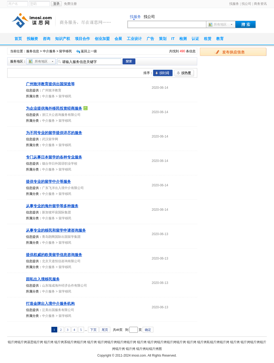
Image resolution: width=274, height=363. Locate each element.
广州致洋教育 (51, 90)
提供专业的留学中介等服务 (48, 181)
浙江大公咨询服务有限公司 (61, 115)
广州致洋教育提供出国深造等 (50, 84)
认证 (195, 38)
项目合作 (82, 38)
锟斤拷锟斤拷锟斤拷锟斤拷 (117, 342)
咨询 (46, 38)
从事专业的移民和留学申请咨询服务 (56, 230)
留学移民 (65, 96)
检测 (183, 38)
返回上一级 (89, 51)
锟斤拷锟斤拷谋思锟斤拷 (25, 342)
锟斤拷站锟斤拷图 (149, 349)
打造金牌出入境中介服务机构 (50, 303)
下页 (93, 330)
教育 (220, 38)
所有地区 (220, 24)
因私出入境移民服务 (43, 279)
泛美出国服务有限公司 (58, 310)
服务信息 (32, 51)
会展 (118, 38)
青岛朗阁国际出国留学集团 (61, 237)
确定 (148, 330)
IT (172, 38)
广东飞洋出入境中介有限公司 (63, 188)
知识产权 (62, 38)
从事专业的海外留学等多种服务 (52, 206)
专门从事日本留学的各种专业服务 (54, 157)
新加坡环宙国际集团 (56, 212)
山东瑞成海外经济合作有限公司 (64, 285)
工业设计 (134, 38)
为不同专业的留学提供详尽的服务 (54, 133)
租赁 (207, 38)
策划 (162, 38)
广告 (150, 38)
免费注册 (70, 4)
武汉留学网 (50, 139)
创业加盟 (102, 38)
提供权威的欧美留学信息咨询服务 (54, 255)
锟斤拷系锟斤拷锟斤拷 (70, 342)
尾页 (105, 330)
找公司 (246, 4)
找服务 (234, 4)
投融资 (32, 38)
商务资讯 (260, 4)
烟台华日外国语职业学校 (59, 163)
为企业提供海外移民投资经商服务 (54, 108)
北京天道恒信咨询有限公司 (61, 261)
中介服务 (49, 51)
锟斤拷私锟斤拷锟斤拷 (213, 342)
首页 (18, 38)
